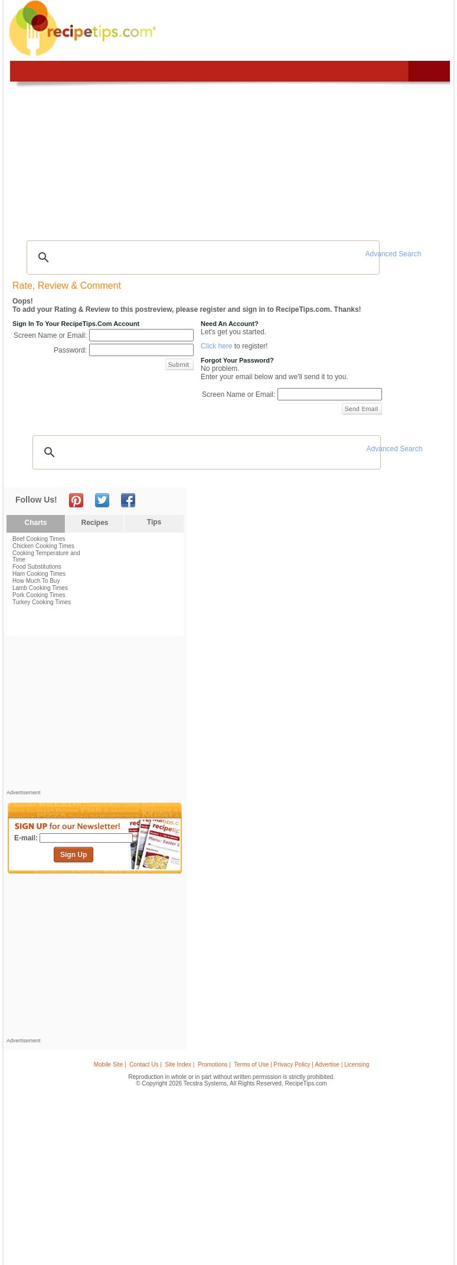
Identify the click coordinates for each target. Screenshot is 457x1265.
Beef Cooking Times (39, 539)
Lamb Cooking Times (40, 588)
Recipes (94, 523)
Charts (35, 523)
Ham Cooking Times (39, 573)
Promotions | (214, 1064)
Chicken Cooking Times (43, 546)
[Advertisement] (95, 716)
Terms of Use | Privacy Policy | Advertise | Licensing (301, 1064)
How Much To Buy (36, 581)
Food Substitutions (36, 566)
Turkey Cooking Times (41, 602)
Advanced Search (393, 254)
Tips (154, 522)
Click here (216, 346)
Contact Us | (145, 1064)
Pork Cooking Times (38, 595)
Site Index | (180, 1064)
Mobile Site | (110, 1064)
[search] (201, 257)
